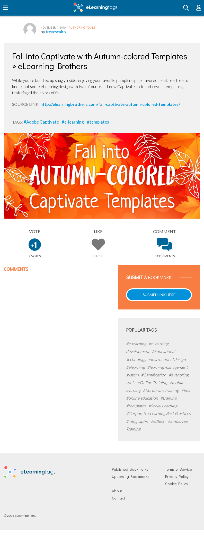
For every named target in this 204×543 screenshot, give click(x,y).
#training (168, 397)
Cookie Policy (176, 483)
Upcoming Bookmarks (130, 476)
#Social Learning (162, 405)
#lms (185, 390)
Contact (118, 498)
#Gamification (154, 374)
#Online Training (152, 382)
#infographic (137, 421)
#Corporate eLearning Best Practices (158, 413)
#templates (98, 122)
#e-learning (73, 122)
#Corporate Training (161, 390)
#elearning (136, 367)
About (117, 490)
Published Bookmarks (130, 469)
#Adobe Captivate (42, 122)
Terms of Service (178, 469)
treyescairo (56, 31)
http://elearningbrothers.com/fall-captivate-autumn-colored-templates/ (110, 104)
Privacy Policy (177, 476)
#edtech (158, 421)
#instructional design (167, 359)
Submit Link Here (159, 294)
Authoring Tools (82, 27)
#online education (142, 397)
